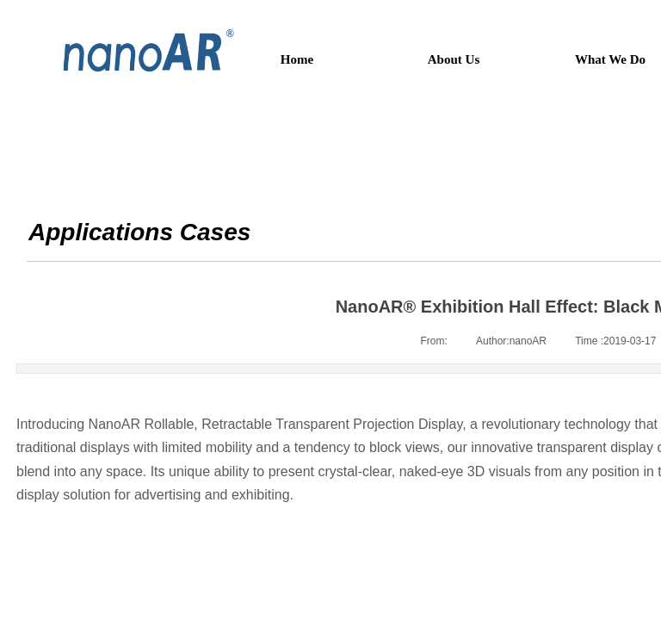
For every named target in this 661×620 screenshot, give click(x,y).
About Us (453, 59)
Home (297, 59)
